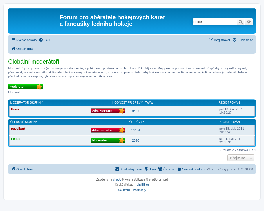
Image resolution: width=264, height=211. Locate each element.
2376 (135, 140)
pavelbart (18, 128)
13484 (135, 130)
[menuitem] (44, 40)
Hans (15, 109)
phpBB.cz (143, 184)
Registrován (229, 102)
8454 (135, 111)
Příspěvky (136, 102)
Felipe (15, 138)
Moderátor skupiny (26, 102)
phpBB (117, 179)
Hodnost (119, 102)
